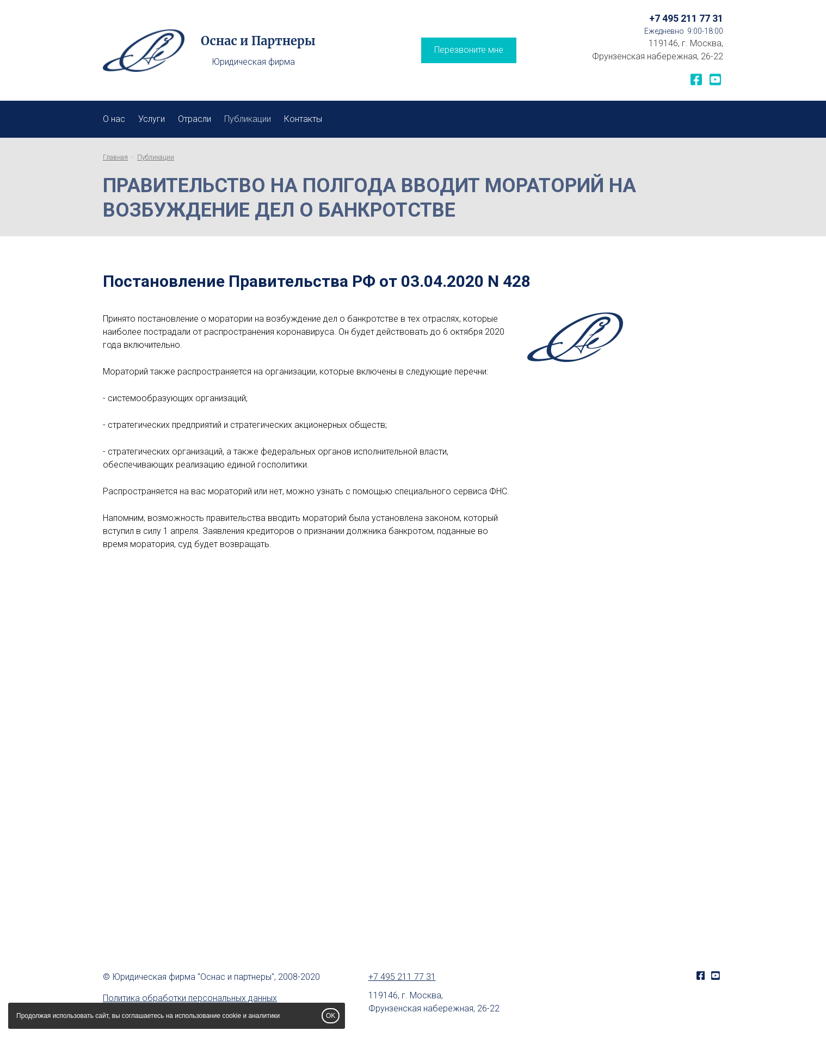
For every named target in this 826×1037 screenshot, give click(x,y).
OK (330, 1016)
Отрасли (194, 119)
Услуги (151, 119)
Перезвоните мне (468, 50)
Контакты (303, 119)
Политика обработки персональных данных (190, 998)
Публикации (247, 119)
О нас (114, 119)
